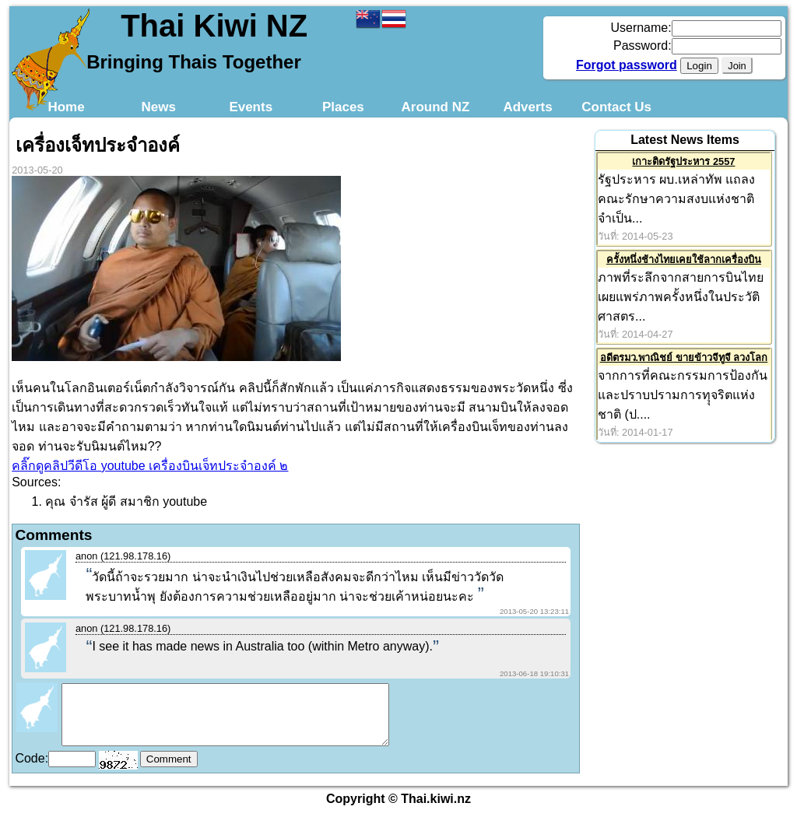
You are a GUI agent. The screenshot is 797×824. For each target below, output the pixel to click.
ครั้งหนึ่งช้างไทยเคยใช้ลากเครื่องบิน (683, 259)
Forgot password (626, 65)
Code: (31, 770)
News (158, 107)
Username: (640, 27)
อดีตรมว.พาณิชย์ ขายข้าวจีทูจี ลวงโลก (684, 357)
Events (250, 107)
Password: (642, 45)
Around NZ (436, 107)
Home (65, 107)
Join (737, 66)
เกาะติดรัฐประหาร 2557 (683, 161)
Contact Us (616, 107)
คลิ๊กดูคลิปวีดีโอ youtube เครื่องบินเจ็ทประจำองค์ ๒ (150, 465)
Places (343, 107)
